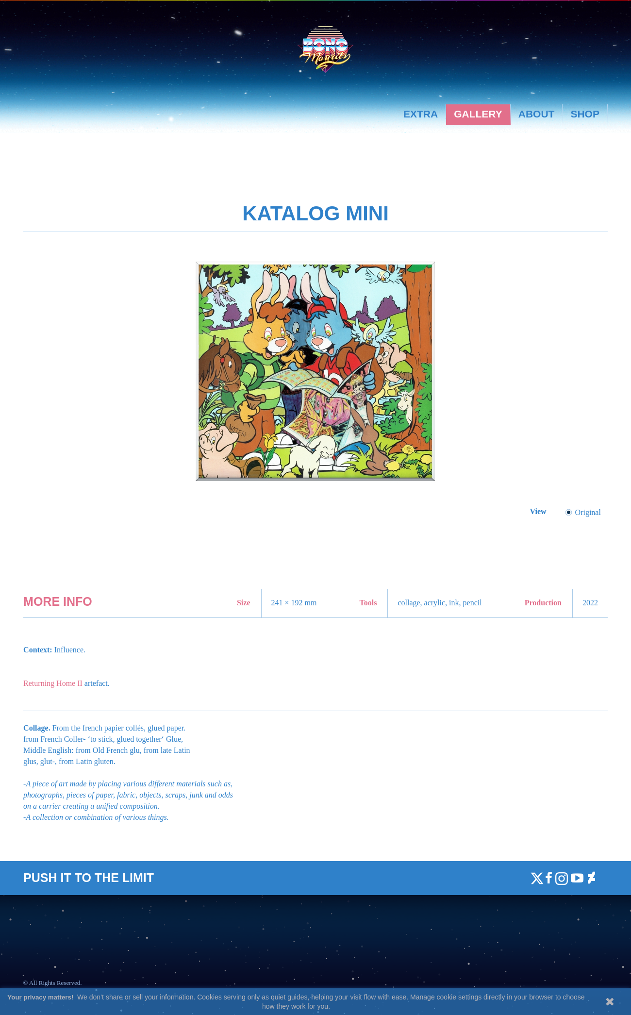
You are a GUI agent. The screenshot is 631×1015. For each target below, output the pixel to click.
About (536, 113)
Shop (584, 113)
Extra (420, 113)
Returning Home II (53, 683)
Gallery (478, 113)
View (539, 511)
